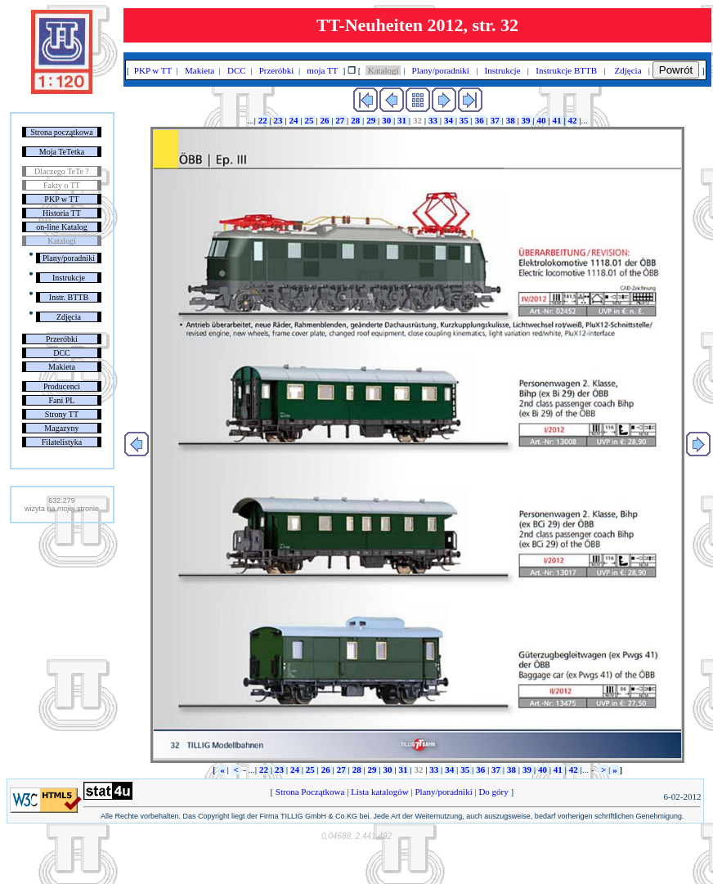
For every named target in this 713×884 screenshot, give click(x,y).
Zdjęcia (68, 316)
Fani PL (61, 400)
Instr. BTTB (68, 297)
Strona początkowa (61, 132)
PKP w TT (61, 199)
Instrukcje (68, 277)
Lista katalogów (379, 791)
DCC (61, 352)
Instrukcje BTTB (566, 70)
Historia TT (62, 213)
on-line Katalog (61, 226)
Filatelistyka (62, 442)
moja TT (322, 70)
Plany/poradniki (69, 258)
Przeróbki (62, 338)
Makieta (61, 366)
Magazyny (61, 428)
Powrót (676, 70)
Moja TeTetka (61, 151)
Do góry (494, 791)
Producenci (61, 386)
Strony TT (61, 414)
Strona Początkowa (310, 791)
